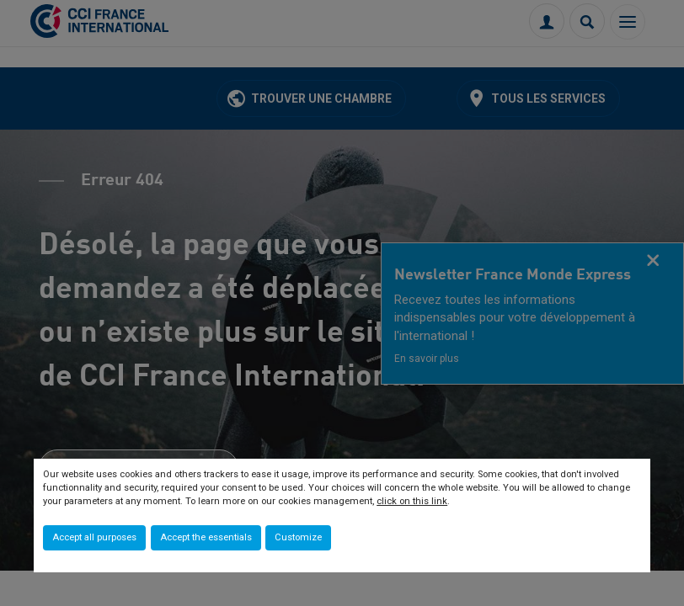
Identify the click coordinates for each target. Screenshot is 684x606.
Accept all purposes (94, 537)
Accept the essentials (206, 537)
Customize (298, 537)
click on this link (412, 501)
